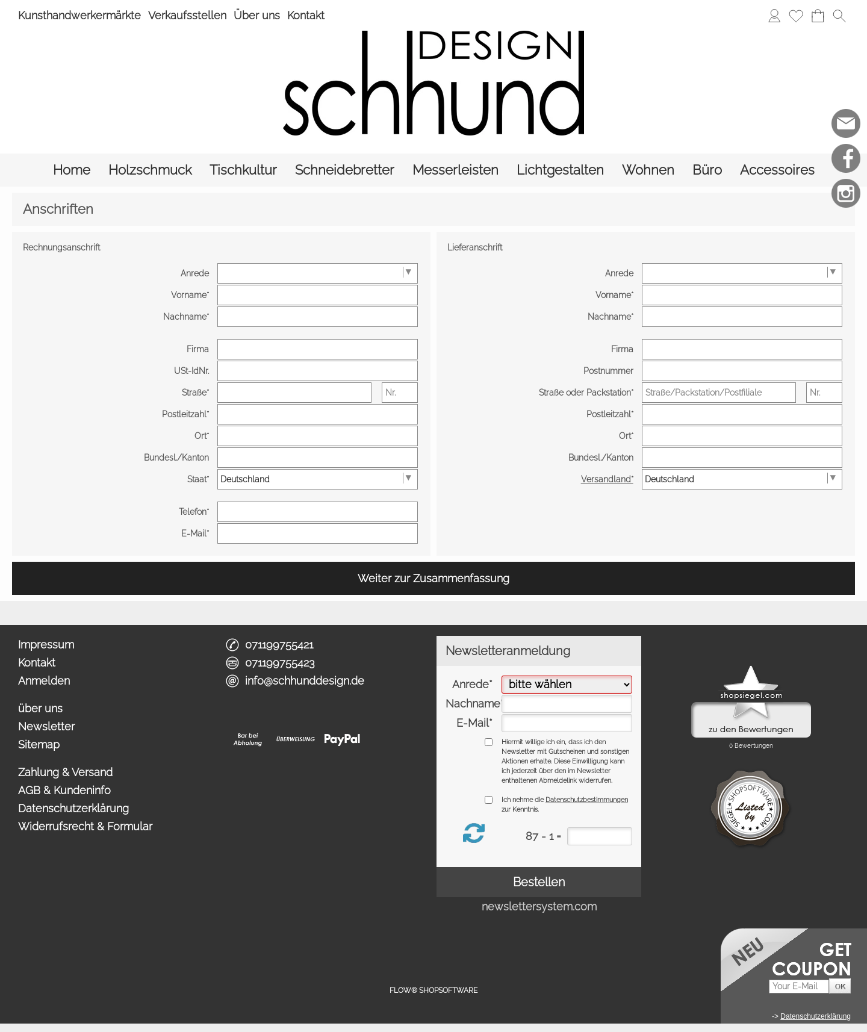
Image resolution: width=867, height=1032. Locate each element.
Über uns (257, 15)
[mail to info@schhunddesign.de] (846, 123)
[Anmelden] (774, 15)
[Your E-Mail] (799, 986)
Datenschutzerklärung (73, 808)
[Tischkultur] (243, 170)
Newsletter (46, 726)
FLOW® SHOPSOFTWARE (433, 990)
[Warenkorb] (817, 15)
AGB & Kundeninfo (64, 790)
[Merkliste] (796, 15)
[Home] (71, 170)
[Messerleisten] (455, 170)
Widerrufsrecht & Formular (85, 826)
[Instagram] (846, 193)
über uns (40, 708)
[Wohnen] (648, 170)
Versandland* (607, 479)
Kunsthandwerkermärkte (79, 15)
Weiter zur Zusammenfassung (433, 578)
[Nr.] (400, 392)
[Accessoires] (777, 170)
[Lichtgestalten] (560, 170)
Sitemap (39, 744)
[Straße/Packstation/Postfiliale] (719, 392)
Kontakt (306, 15)
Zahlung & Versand (65, 772)
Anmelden (44, 680)
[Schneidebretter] (344, 170)
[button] (839, 15)
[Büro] (707, 170)
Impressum (46, 644)
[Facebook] (846, 158)
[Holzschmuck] (149, 170)
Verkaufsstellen (187, 15)
